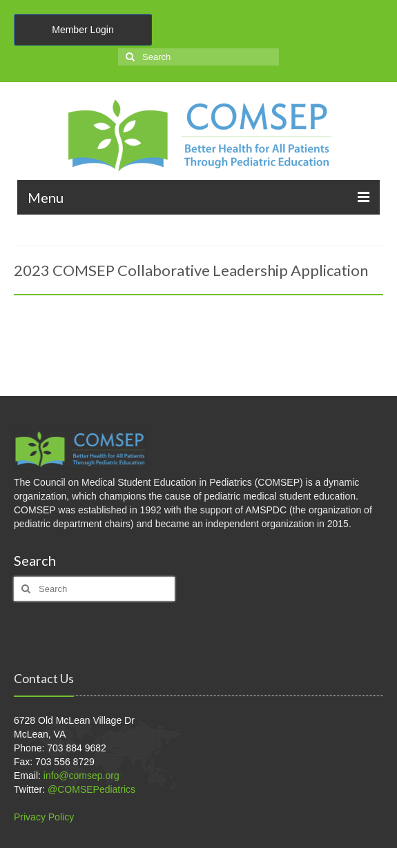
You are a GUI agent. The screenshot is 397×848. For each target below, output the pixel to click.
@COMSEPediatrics (91, 789)
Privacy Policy (44, 816)
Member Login (83, 29)
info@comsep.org (81, 775)
